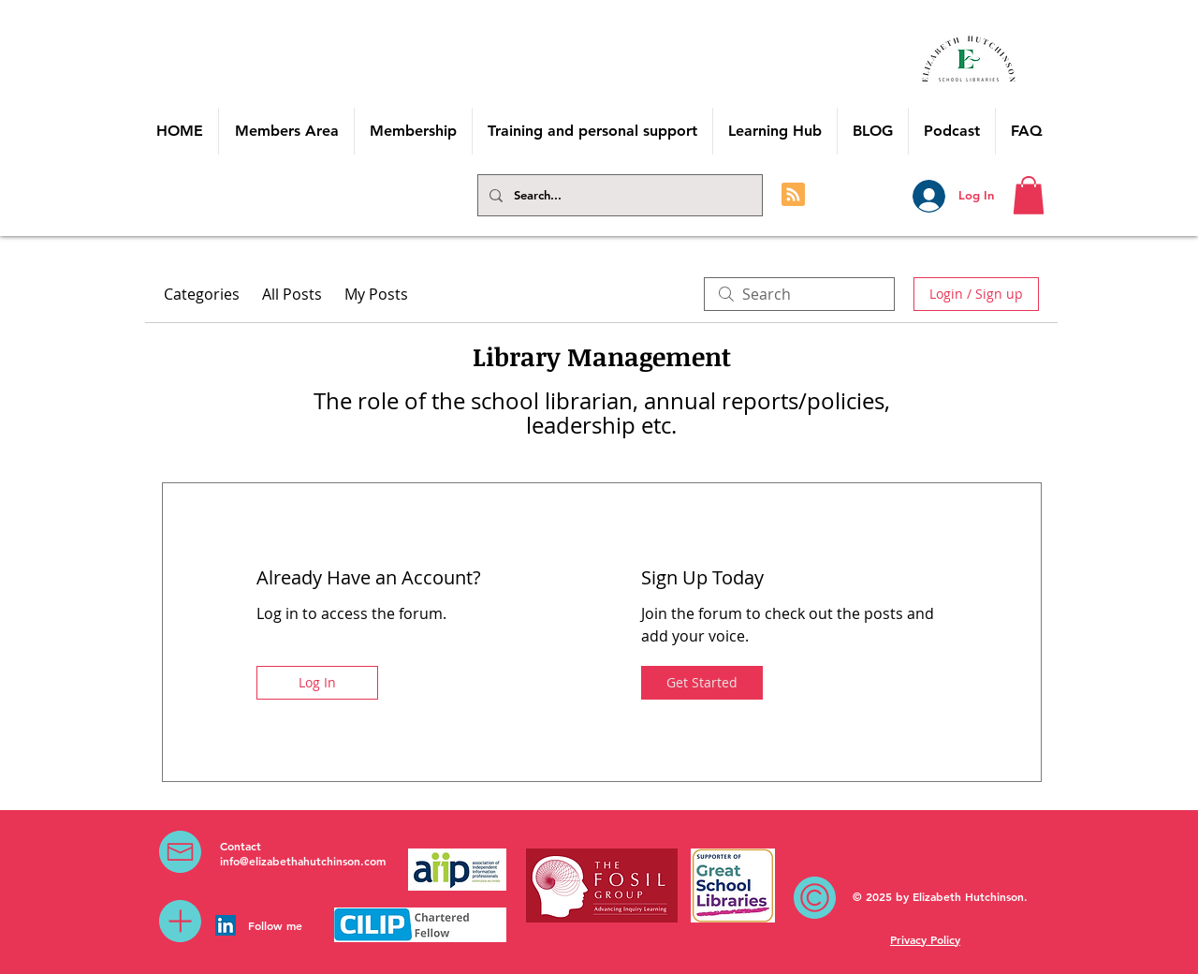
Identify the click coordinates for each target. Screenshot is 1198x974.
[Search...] (618, 195)
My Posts (376, 294)
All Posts (292, 294)
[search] (799, 294)
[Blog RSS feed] (793, 195)
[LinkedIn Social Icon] (225, 925)
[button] (1029, 195)
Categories (202, 294)
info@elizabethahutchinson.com (303, 860)
